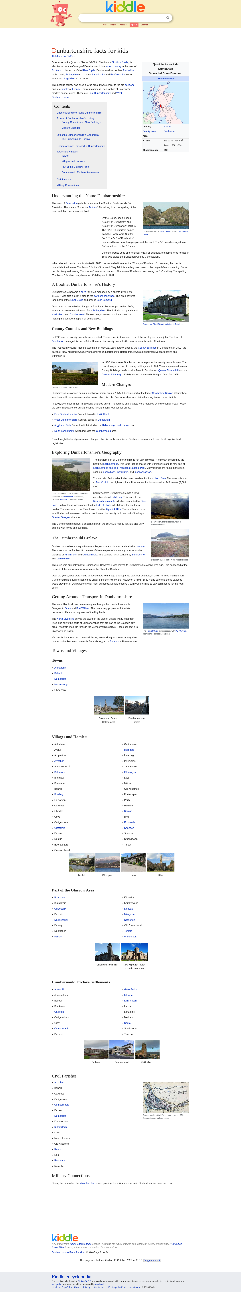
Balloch (58, 673)
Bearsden (59, 897)
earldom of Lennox (104, 296)
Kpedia (134, 25)
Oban (68, 608)
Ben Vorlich (102, 482)
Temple (128, 931)
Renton (128, 811)
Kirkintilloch (58, 314)
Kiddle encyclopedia (80, 1244)
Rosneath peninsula (104, 501)
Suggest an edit (152, 1260)
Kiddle (55, 1287)
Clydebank (60, 908)
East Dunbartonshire (100, 93)
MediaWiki (100, 1284)
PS (181, 631)
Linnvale (128, 908)
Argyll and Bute (62, 425)
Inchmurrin (64, 499)
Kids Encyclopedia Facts (63, 56)
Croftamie (59, 828)
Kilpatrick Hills (113, 509)
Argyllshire (69, 78)
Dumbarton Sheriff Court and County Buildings (163, 324)
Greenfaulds (131, 989)
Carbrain (59, 1012)
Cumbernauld (77, 314)
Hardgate (129, 750)
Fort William (82, 608)
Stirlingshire (72, 74)
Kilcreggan (130, 772)
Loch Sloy (160, 478)
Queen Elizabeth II (168, 370)
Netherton (129, 920)
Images (113, 25)
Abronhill (59, 989)
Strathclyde (158, 393)
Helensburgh (61, 684)
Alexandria (60, 667)
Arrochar (59, 761)
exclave (141, 546)
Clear (161, 17)
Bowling (58, 794)
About (76, 1287)
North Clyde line (65, 619)
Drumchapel (61, 920)
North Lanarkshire (64, 431)
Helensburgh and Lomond (116, 425)
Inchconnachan (142, 472)
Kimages (123, 25)
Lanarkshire (98, 74)
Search (168, 17)
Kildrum (128, 995)
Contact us (99, 1287)
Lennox (76, 89)
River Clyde (88, 70)
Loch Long (116, 497)
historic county (113, 66)
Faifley (58, 936)
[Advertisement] (120, 36)
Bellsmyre (59, 772)
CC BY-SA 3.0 (84, 1281)
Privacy (86, 1287)
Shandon (129, 828)
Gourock (114, 641)
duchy (65, 89)
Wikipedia (56, 1284)
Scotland (168, 126)
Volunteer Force (88, 1183)
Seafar (127, 1023)
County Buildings (147, 347)
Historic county (166, 78)
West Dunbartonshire (65, 419)
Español (144, 25)
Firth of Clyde (103, 505)
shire (83, 292)
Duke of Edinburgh (112, 374)
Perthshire (128, 70)
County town (149, 131)
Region (169, 393)
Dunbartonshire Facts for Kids (68, 1252)
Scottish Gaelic (120, 62)
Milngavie (129, 914)
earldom (129, 85)
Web (105, 25)
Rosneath (129, 822)
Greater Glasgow (61, 517)
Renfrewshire (117, 74)
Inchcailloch (68, 497)
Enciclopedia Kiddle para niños (123, 1287)
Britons (93, 207)
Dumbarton (169, 131)
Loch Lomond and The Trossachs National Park (119, 468)
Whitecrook (130, 936)
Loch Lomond (104, 300)
